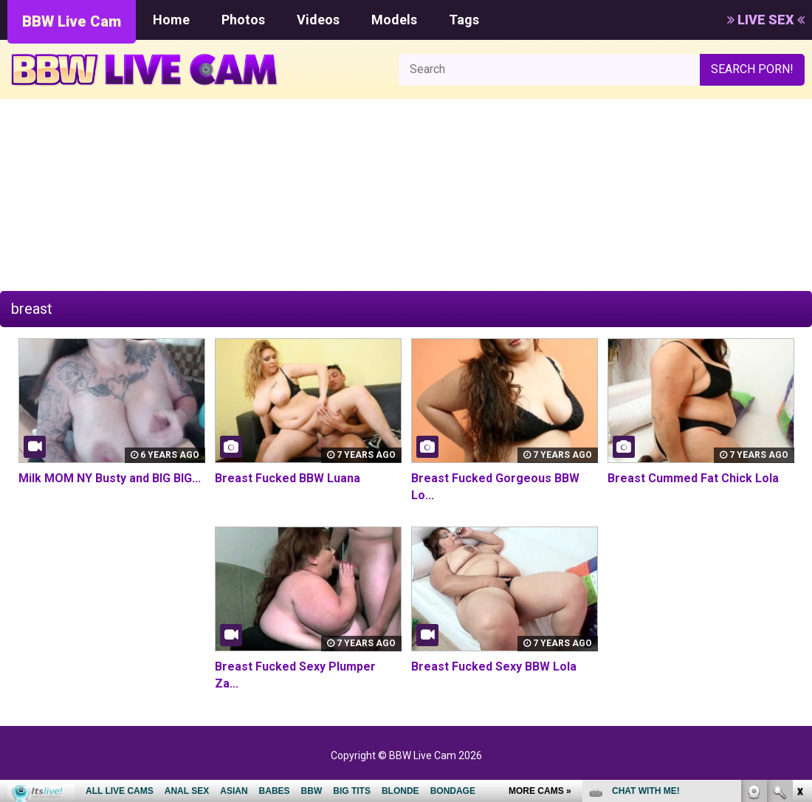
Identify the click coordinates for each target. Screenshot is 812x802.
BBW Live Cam (71, 21)
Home (171, 19)
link (799, 571)
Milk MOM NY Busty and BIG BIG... (109, 478)
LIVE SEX (766, 19)
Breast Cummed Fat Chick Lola (693, 478)
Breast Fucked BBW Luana (287, 478)
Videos (318, 19)
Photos (243, 19)
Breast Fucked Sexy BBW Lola (494, 666)
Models (394, 19)
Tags (464, 19)
